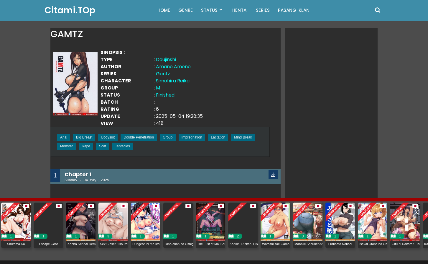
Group (167, 137)
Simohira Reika (173, 80)
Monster (66, 146)
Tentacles (122, 146)
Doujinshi (166, 59)
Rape (86, 146)
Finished (165, 95)
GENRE (185, 10)
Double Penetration (139, 137)
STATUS (209, 10)
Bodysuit (108, 137)
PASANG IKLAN (294, 10)
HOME (163, 10)
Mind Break (243, 137)
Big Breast (84, 137)
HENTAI (240, 10)
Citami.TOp (70, 10)
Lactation (218, 137)
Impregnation (192, 137)
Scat (102, 146)
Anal (63, 137)
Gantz (163, 73)
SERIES (263, 10)
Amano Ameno (173, 66)
